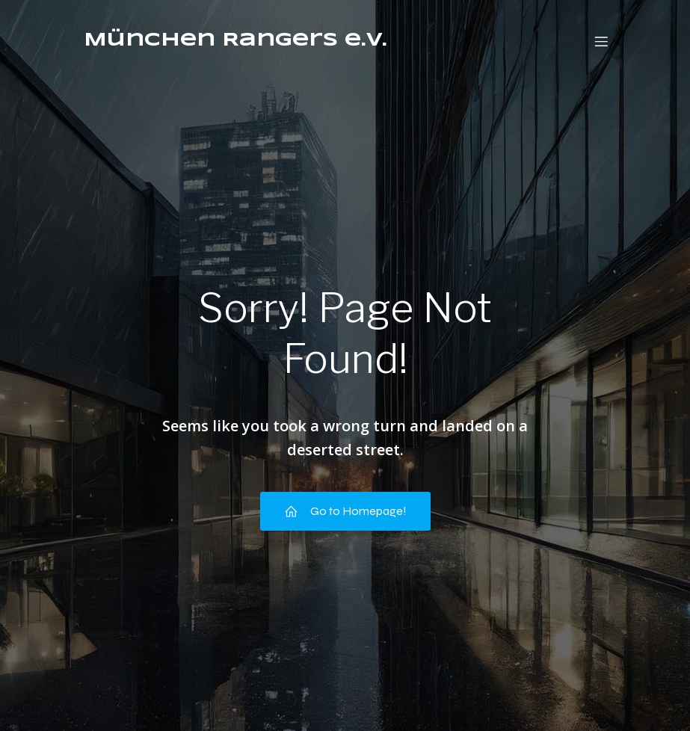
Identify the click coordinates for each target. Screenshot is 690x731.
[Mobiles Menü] (601, 41)
